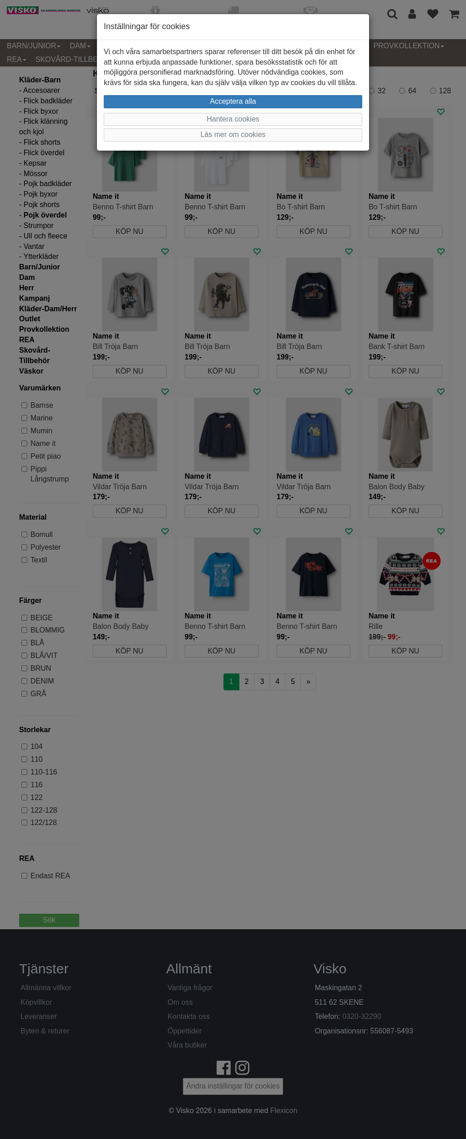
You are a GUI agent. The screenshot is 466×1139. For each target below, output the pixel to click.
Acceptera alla (233, 101)
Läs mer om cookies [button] (232, 134)
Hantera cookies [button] (233, 119)
